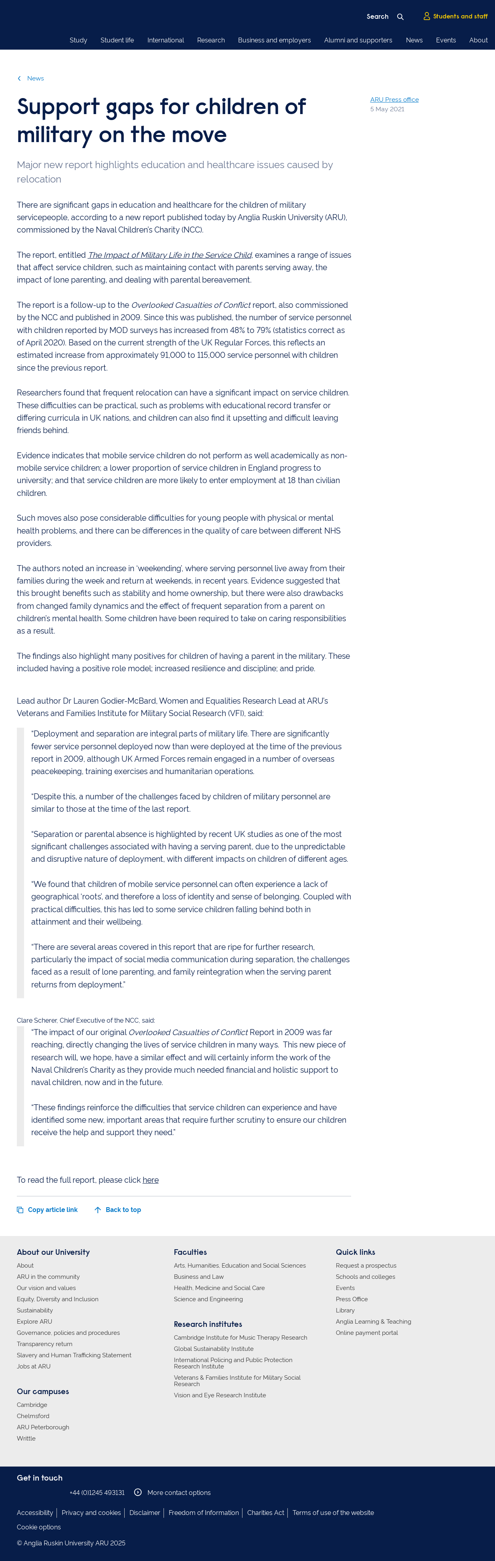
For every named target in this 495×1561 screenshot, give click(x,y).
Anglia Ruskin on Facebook (22, 1492)
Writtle (26, 1438)
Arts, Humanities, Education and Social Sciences (240, 1265)
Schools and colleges (365, 1276)
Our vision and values (46, 1288)
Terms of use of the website (333, 1513)
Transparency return (45, 1344)
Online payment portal (367, 1332)
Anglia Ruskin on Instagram (34, 1492)
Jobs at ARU (34, 1366)
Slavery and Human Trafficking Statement (74, 1355)
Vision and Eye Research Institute (220, 1395)
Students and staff (455, 16)
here (151, 1180)
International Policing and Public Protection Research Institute (233, 1363)
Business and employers (274, 40)
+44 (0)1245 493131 (97, 1493)
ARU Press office (394, 99)
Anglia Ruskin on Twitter (46, 1492)
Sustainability (35, 1310)
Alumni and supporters (358, 40)
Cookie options (39, 1527)
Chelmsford (33, 1416)
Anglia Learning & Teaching (373, 1321)
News (414, 40)
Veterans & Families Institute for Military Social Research (237, 1381)
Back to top (118, 1210)
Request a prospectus (366, 1265)
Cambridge (32, 1405)
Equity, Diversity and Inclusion (58, 1299)
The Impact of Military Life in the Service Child (169, 255)
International (165, 40)
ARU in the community (48, 1276)
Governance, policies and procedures (68, 1332)
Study (78, 40)
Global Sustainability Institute (214, 1348)
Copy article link (47, 1210)
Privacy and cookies (91, 1513)
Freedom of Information (204, 1513)
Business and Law (199, 1276)
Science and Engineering (208, 1299)
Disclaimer (144, 1513)
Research (211, 40)
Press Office (352, 1299)
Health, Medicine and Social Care (219, 1288)
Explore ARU (34, 1321)
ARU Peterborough (43, 1427)
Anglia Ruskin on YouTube (58, 1492)
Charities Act (265, 1513)
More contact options (172, 1492)
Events (446, 40)
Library (345, 1310)
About (478, 40)
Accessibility (35, 1513)
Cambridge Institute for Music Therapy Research (240, 1337)
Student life (117, 40)
